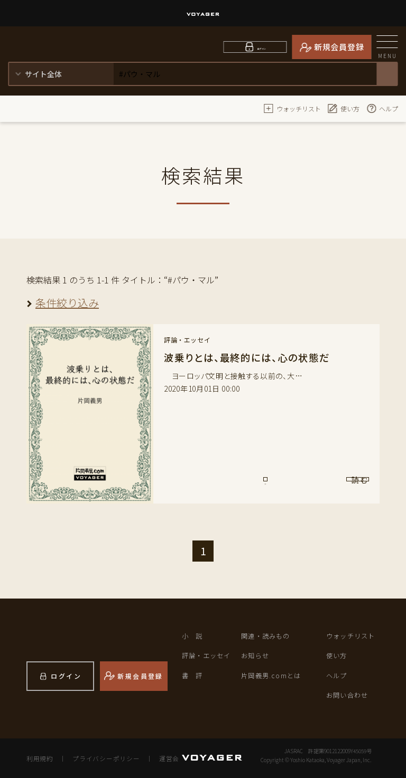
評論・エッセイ (208, 655)
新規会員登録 (339, 46)
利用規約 (39, 758)
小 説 (193, 636)
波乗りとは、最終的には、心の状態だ (251, 357)
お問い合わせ (349, 695)
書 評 (193, 675)
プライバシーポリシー (103, 758)
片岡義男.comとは (272, 675)
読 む (325, 484)
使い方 (343, 108)
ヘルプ (382, 108)
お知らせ (256, 655)
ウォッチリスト (292, 108)
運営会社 (167, 758)
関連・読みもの (267, 636)
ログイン (262, 46)
